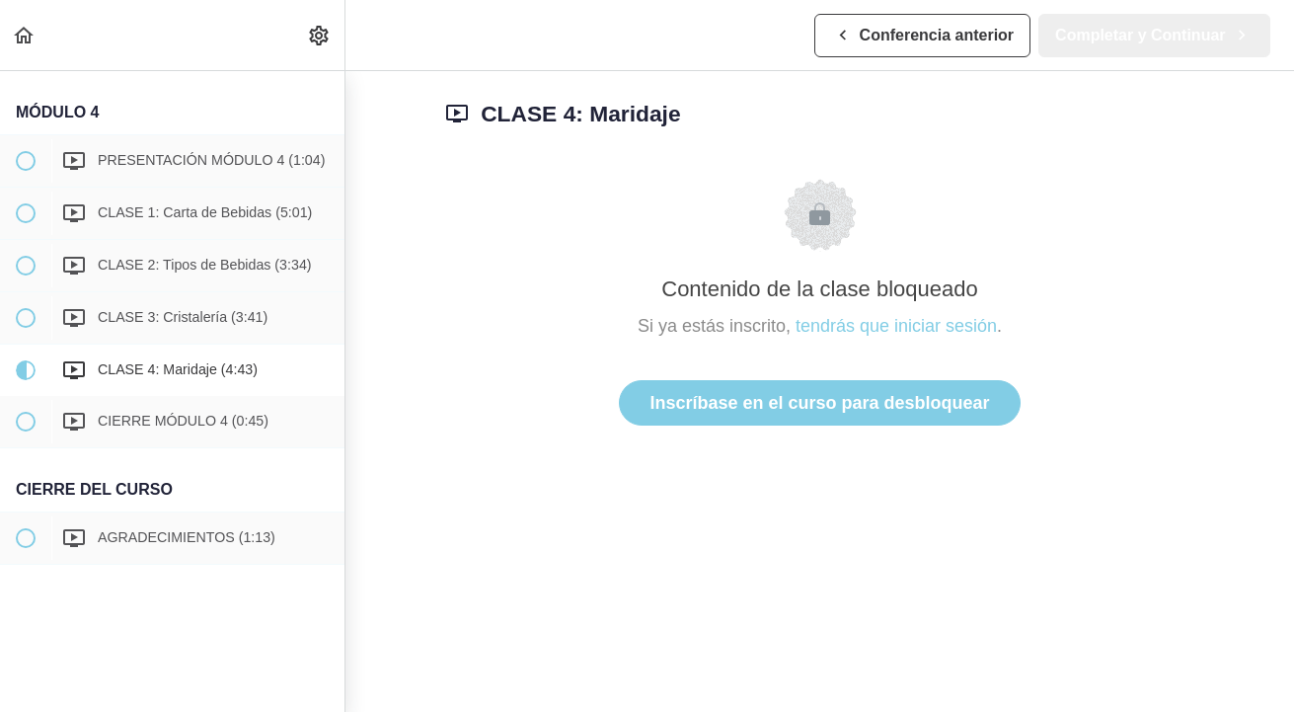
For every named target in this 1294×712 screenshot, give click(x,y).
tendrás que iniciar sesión (896, 326)
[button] (24, 35)
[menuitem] (319, 35)
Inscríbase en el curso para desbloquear (819, 403)
